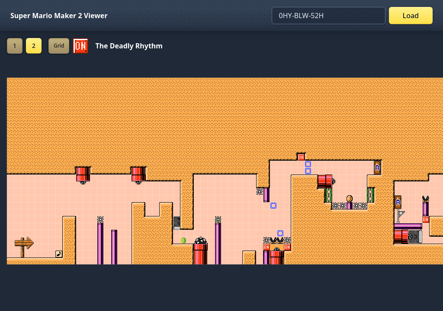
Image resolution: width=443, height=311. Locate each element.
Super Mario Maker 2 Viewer (59, 15)
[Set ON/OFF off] (80, 46)
